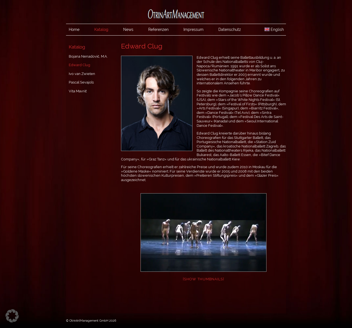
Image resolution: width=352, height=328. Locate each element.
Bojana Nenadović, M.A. (88, 56)
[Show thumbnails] (203, 279)
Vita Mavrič (78, 91)
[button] (12, 316)
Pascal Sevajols (81, 82)
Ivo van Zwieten (82, 74)
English (274, 29)
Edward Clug (79, 65)
